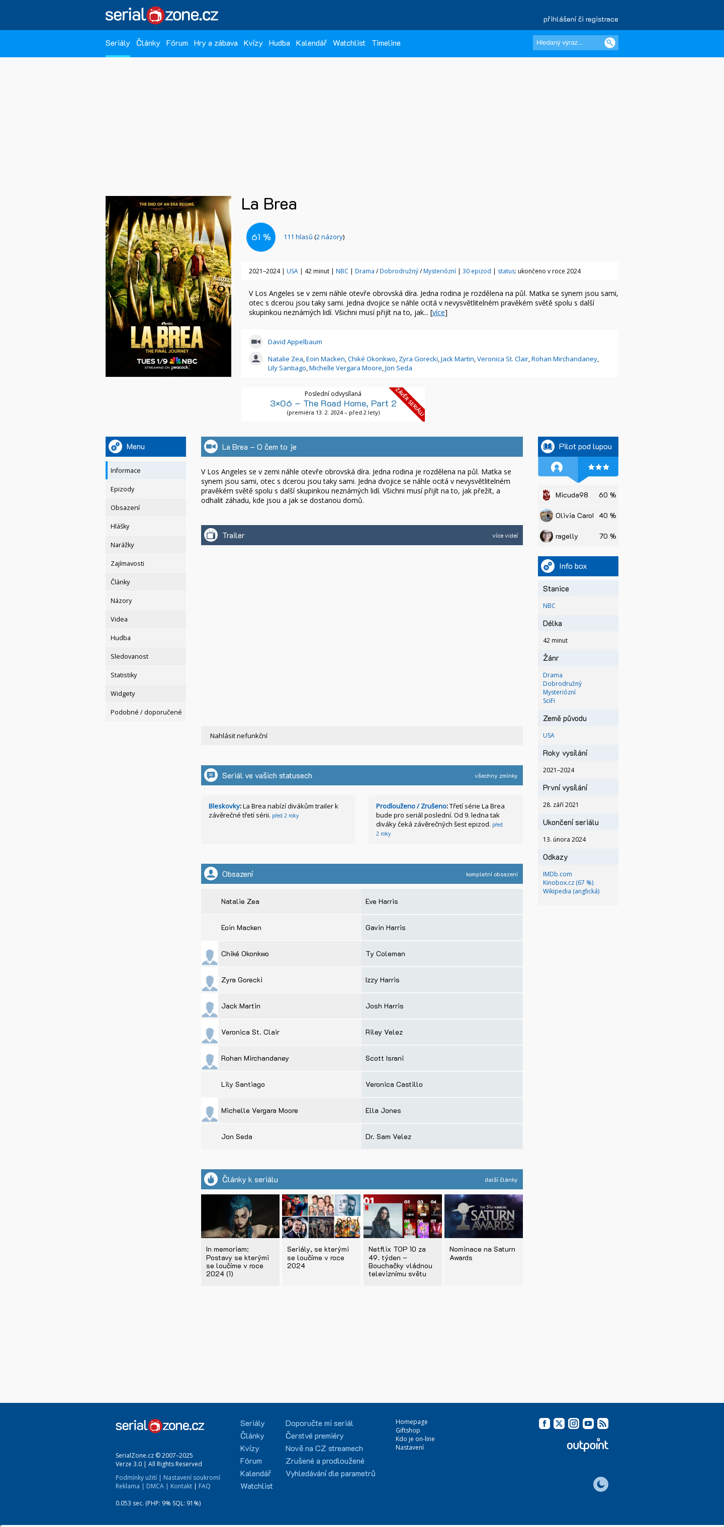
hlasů (298, 236)
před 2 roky (285, 815)
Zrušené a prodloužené (325, 1460)
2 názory (329, 236)
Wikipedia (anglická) (571, 891)
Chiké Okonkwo (372, 358)
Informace (126, 470)
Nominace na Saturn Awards (482, 1253)
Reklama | (130, 1486)
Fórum (177, 42)
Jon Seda (398, 367)
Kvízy (253, 42)
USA (292, 271)
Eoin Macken (325, 358)
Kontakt (181, 1486)
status (506, 271)
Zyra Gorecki (418, 358)
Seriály (118, 42)
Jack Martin (457, 358)
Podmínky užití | (139, 1477)
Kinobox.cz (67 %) (568, 882)
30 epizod (477, 271)
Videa (119, 619)
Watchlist (349, 42)
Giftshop (408, 1430)
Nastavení (410, 1447)
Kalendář (311, 42)
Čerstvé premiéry (315, 1435)
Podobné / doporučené (146, 712)
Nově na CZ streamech (324, 1448)
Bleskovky (224, 805)
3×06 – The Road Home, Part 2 (333, 403)
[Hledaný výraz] (575, 42)
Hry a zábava (216, 42)
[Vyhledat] (609, 42)
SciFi (549, 700)
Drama (365, 271)
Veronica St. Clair (502, 358)
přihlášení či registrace (581, 19)
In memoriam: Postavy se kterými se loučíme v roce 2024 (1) (237, 1261)
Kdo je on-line (415, 1439)
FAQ (205, 1486)
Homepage (412, 1421)
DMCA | (157, 1486)
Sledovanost (129, 656)
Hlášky (120, 526)
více (438, 312)
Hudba (279, 42)
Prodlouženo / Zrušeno (411, 805)
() (314, 237)
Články (148, 42)
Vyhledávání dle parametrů (331, 1473)
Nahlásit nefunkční (238, 735)
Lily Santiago (287, 367)
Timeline (386, 42)
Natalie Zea (285, 358)
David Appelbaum (295, 341)
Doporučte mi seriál (319, 1422)
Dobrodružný (400, 271)
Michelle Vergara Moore (345, 367)
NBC (342, 271)
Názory (121, 600)
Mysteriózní (440, 271)
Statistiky (124, 675)
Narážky (122, 545)
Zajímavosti (127, 563)
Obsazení (125, 507)
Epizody (122, 489)
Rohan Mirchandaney (564, 358)
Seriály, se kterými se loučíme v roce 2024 (318, 1257)
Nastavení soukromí (191, 1477)
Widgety (123, 693)
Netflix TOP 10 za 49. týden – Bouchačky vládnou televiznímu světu (400, 1261)
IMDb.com (557, 874)
